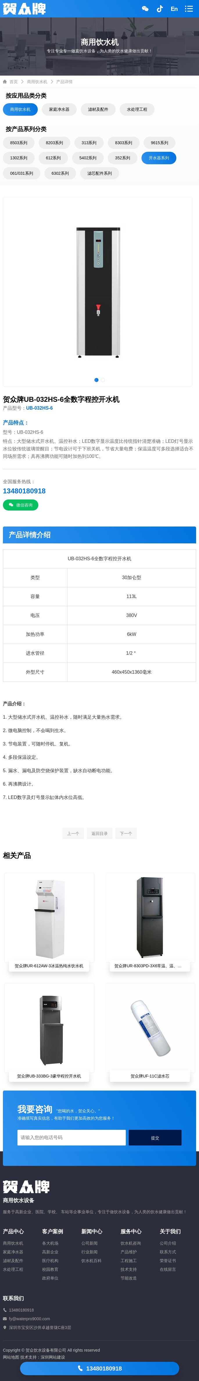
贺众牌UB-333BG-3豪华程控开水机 (49, 1076)
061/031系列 (21, 173)
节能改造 (129, 1278)
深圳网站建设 (53, 1357)
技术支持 (129, 1269)
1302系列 (18, 158)
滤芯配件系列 (99, 173)
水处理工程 (137, 109)
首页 (14, 81)
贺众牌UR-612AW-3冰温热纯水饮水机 (49, 966)
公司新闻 (89, 1243)
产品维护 (129, 1252)
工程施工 (129, 1260)
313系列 (89, 142)
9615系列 (159, 142)
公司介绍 (168, 1243)
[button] (96, 380)
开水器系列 (159, 158)
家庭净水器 (59, 109)
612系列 (53, 158)
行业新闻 (89, 1252)
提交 (155, 1138)
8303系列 (123, 142)
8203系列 (54, 142)
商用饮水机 (37, 81)
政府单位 (50, 1278)
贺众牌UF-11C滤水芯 (150, 1076)
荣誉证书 (168, 1260)
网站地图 (11, 1357)
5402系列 (87, 158)
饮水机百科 (91, 1260)
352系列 (122, 158)
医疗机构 (50, 1260)
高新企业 (50, 1252)
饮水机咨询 (131, 1243)
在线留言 (168, 1269)
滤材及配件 (98, 109)
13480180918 (99, 1368)
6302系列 (60, 173)
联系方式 (168, 1252)
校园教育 (50, 1269)
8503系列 (18, 142)
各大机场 (50, 1243)
